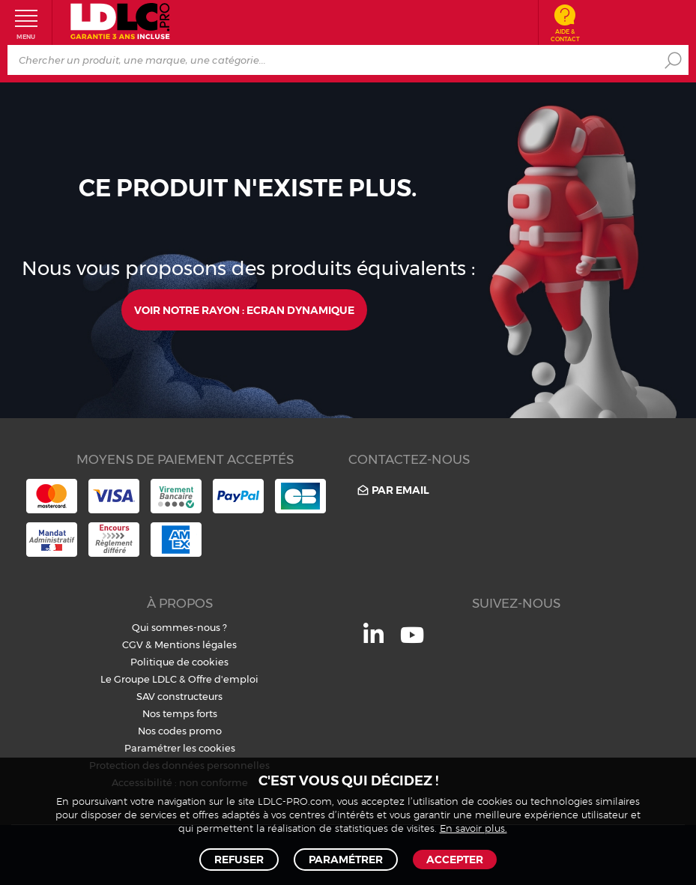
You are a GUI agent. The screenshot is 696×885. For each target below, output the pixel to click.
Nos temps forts (179, 713)
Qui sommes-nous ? (179, 627)
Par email (392, 490)
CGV (132, 644)
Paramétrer (346, 859)
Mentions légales (195, 644)
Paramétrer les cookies (179, 748)
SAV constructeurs (179, 696)
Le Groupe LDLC (138, 679)
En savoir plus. (473, 829)
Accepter (454, 859)
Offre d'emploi (223, 679)
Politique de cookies (179, 662)
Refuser (239, 859)
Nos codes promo (180, 731)
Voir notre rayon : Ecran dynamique (244, 310)
